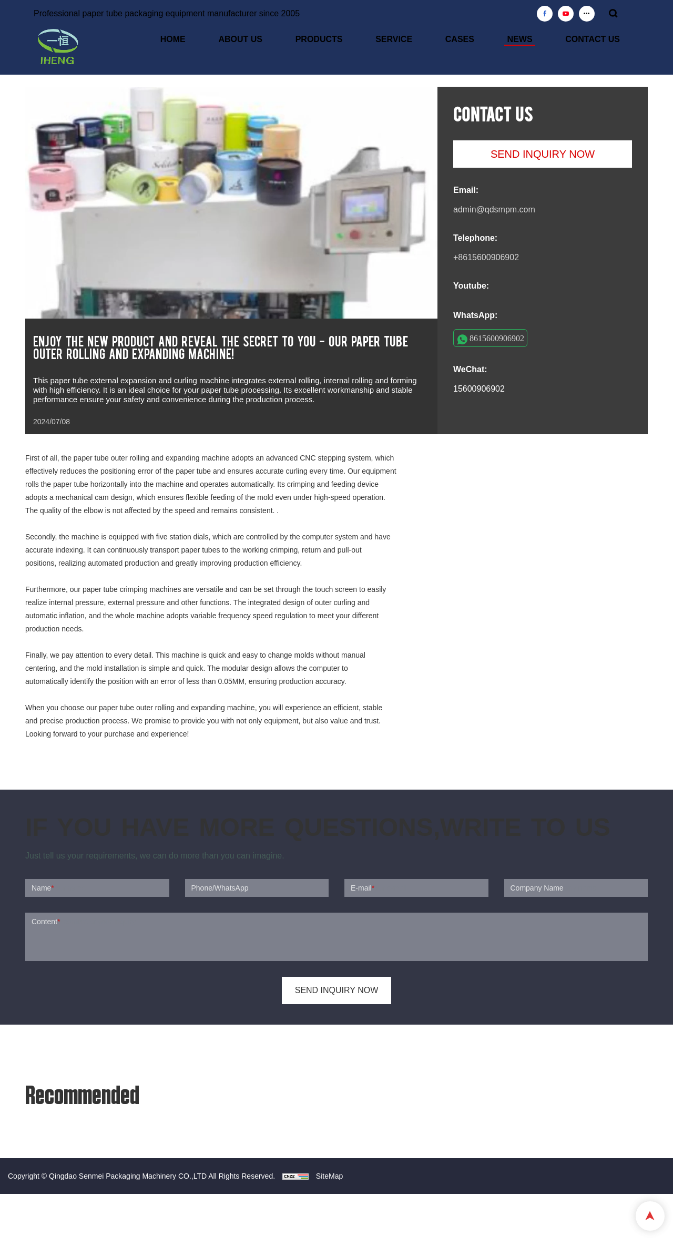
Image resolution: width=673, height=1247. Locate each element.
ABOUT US (309, 40)
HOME (253, 40)
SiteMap (329, 1176)
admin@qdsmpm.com (494, 209)
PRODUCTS (375, 40)
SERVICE (438, 40)
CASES (492, 40)
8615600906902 (497, 338)
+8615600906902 (486, 257)
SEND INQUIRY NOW (543, 154)
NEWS (540, 40)
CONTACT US (601, 40)
